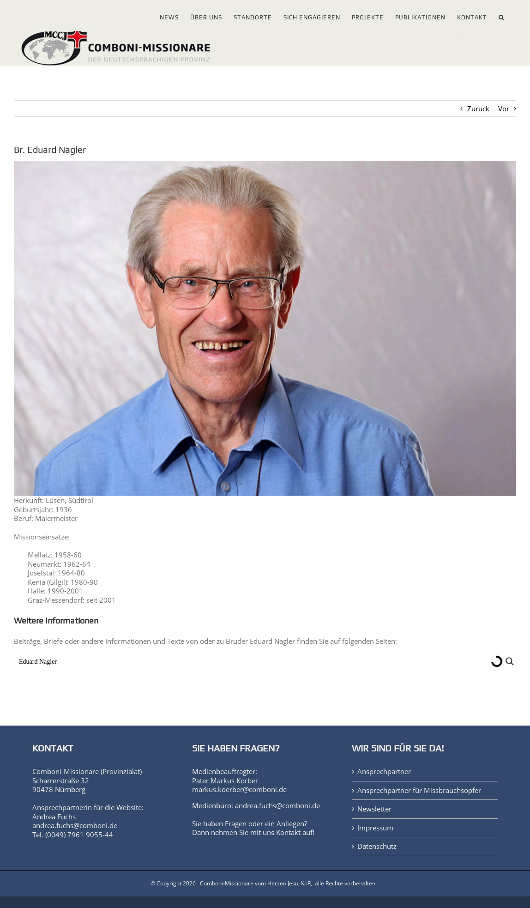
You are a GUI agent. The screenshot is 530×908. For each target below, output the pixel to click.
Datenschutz (377, 846)
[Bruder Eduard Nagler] (265, 328)
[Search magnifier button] (509, 661)
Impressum (375, 827)
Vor (503, 108)
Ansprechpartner (384, 771)
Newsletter (374, 809)
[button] (502, 15)
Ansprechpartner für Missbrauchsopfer (419, 790)
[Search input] (252, 661)
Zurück (478, 108)
